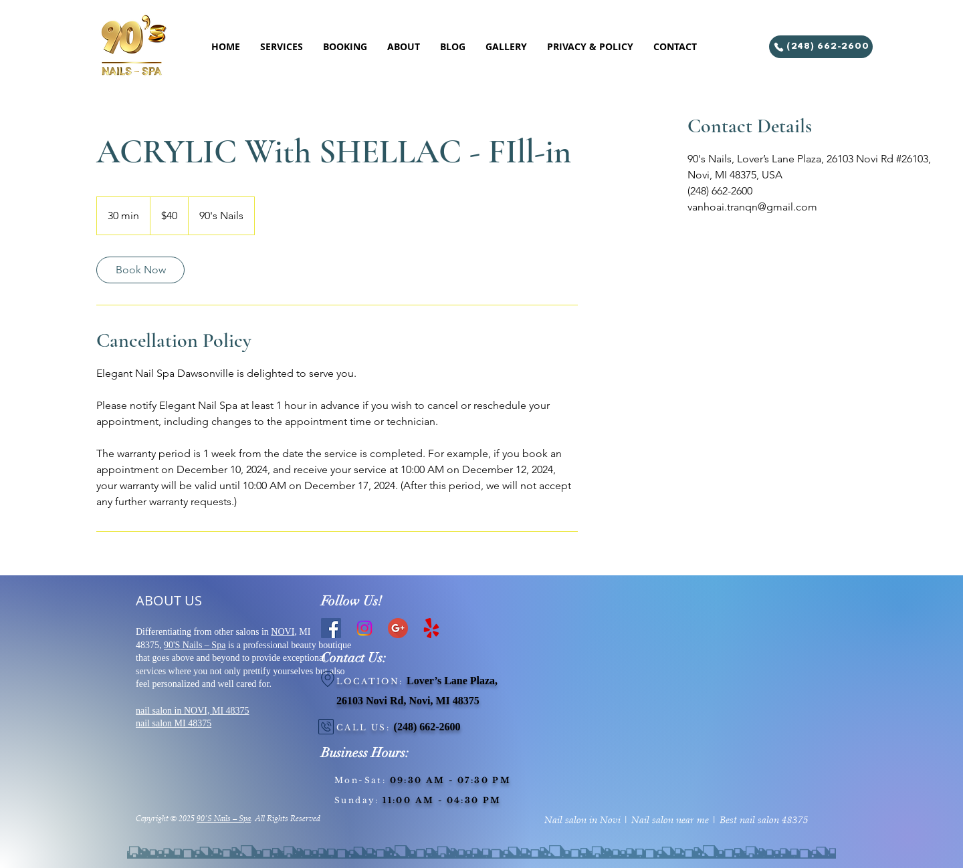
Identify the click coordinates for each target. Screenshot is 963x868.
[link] (140, 270)
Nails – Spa (202, 645)
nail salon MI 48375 (173, 723)
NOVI (282, 632)
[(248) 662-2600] (821, 46)
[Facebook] (331, 628)
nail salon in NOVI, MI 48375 (192, 711)
